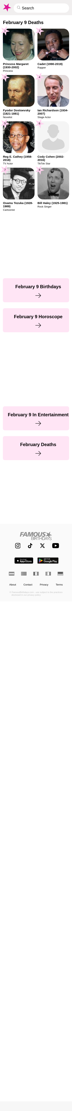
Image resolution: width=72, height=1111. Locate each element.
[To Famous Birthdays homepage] (7, 7)
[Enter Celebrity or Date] (41, 8)
